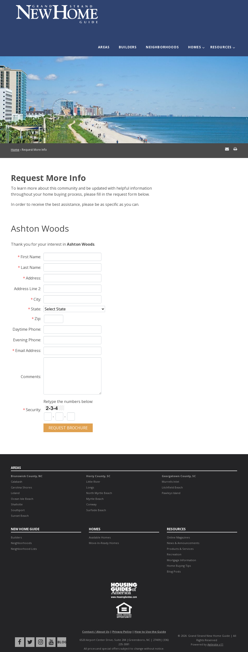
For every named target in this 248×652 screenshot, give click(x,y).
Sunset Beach (20, 509)
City (37, 293)
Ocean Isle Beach (22, 492)
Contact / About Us (95, 625)
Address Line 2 (27, 282)
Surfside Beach (96, 504)
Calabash (16, 475)
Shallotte (17, 498)
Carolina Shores (21, 481)
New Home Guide (25, 522)
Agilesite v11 (215, 638)
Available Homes (100, 531)
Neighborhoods (164, 45)
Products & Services (180, 542)
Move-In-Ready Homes (104, 536)
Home (15, 144)
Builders (131, 45)
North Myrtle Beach (99, 486)
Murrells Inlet (170, 475)
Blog (61, 636)
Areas (108, 45)
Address (33, 271)
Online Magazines (178, 531)
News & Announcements (183, 536)
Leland (15, 486)
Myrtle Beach (95, 492)
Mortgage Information (181, 553)
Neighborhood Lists (24, 542)
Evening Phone (26, 333)
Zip (37, 312)
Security (33, 403)
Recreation (174, 548)
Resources (219, 45)
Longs (90, 481)
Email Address (27, 344)
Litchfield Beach (172, 481)
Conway (91, 498)
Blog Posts (174, 565)
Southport (18, 504)
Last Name (30, 261)
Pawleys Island (171, 486)
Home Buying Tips (179, 559)
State (35, 302)
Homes (194, 45)
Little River (93, 475)
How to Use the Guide (150, 625)
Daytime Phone (26, 323)
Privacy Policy (122, 625)
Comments (30, 370)
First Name (30, 250)
